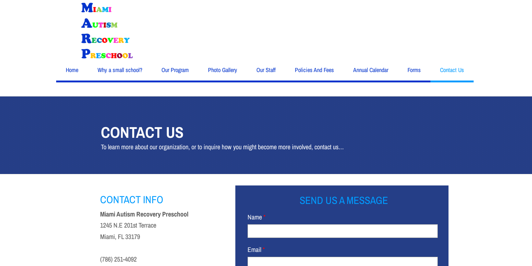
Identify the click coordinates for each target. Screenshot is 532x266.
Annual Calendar (370, 70)
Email (256, 249)
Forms (414, 70)
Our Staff (266, 70)
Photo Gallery (222, 70)
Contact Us (452, 70)
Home (72, 70)
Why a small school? (120, 70)
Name (257, 217)
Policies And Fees (314, 70)
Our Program (175, 70)
